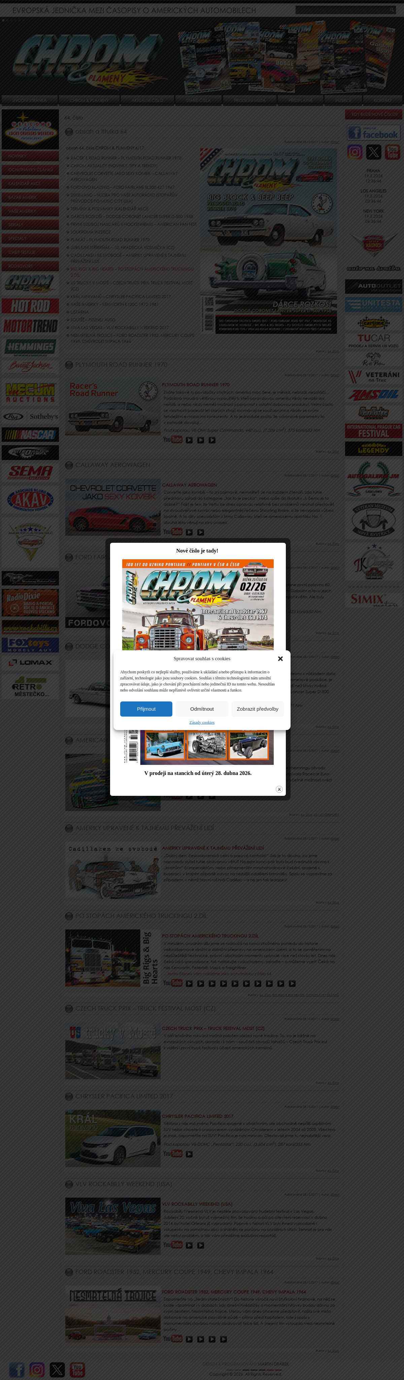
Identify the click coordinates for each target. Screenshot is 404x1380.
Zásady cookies (202, 722)
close (283, 810)
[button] (280, 658)
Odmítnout (202, 709)
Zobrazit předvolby (257, 709)
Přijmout (146, 709)
